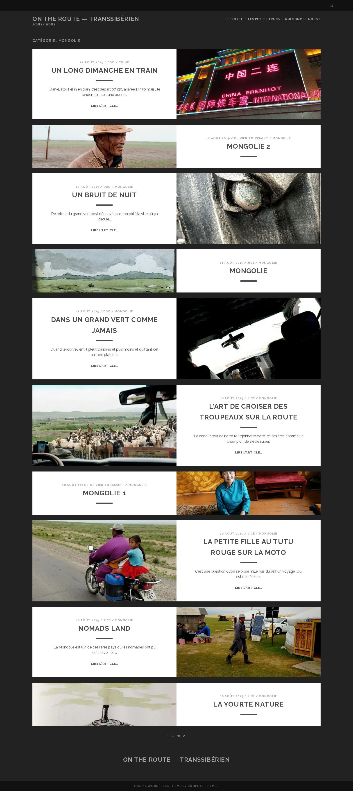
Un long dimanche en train (104, 70)
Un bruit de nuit (104, 195)
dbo (111, 62)
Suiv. (181, 736)
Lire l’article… (104, 105)
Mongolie (282, 138)
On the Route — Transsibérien (85, 19)
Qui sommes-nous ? (303, 19)
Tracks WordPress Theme (157, 786)
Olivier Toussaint (251, 138)
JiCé (251, 262)
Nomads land (104, 628)
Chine (124, 62)
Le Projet (233, 19)
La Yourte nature (248, 704)
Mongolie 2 (248, 146)
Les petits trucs (264, 19)
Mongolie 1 (104, 493)
